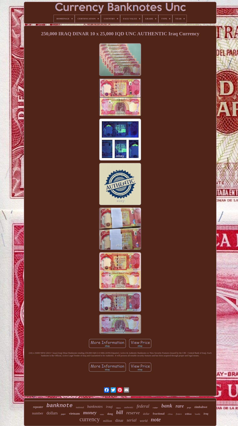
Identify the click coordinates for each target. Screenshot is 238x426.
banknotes (95, 406)
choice (118, 408)
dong (110, 413)
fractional (159, 413)
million (107, 421)
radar (155, 408)
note (156, 419)
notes (102, 414)
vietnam (74, 413)
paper (63, 414)
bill (119, 412)
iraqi (109, 407)
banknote (59, 406)
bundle (197, 414)
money (90, 412)
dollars (52, 413)
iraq (206, 413)
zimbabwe (200, 407)
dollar (146, 413)
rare (180, 406)
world (144, 421)
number (37, 413)
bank (166, 406)
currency (89, 419)
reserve (133, 412)
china (170, 414)
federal (143, 406)
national (80, 407)
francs (179, 414)
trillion (188, 414)
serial (132, 420)
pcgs (189, 407)
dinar (119, 420)
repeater (38, 407)
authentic (128, 407)
